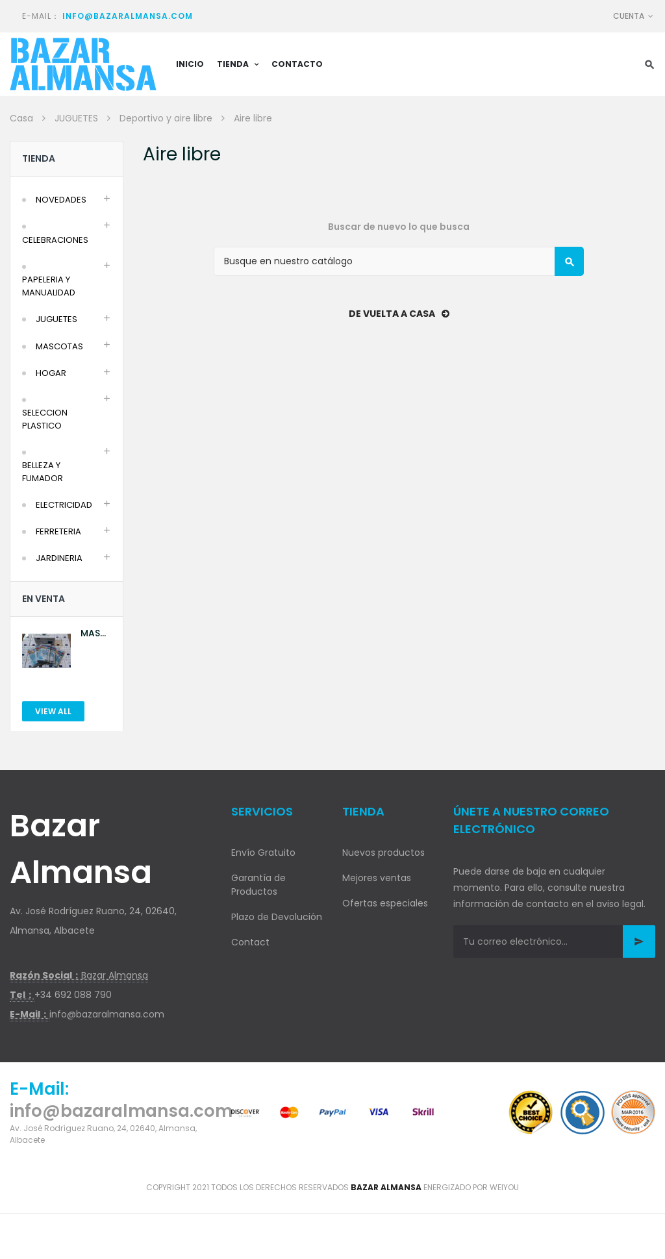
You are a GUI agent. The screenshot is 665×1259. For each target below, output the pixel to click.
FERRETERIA (58, 531)
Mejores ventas (376, 877)
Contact (250, 942)
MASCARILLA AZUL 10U (96, 633)
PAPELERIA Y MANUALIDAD (48, 286)
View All (53, 711)
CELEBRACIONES (55, 240)
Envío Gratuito (263, 852)
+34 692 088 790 (73, 994)
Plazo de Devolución (276, 916)
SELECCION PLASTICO (45, 419)
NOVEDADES (61, 199)
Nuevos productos (383, 852)
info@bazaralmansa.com (127, 15)
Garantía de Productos (258, 884)
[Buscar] (399, 261)
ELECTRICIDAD (64, 505)
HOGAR (51, 373)
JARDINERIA (59, 558)
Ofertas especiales (385, 903)
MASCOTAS (59, 346)
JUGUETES (56, 319)
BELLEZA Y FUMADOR (42, 471)
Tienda (38, 158)
